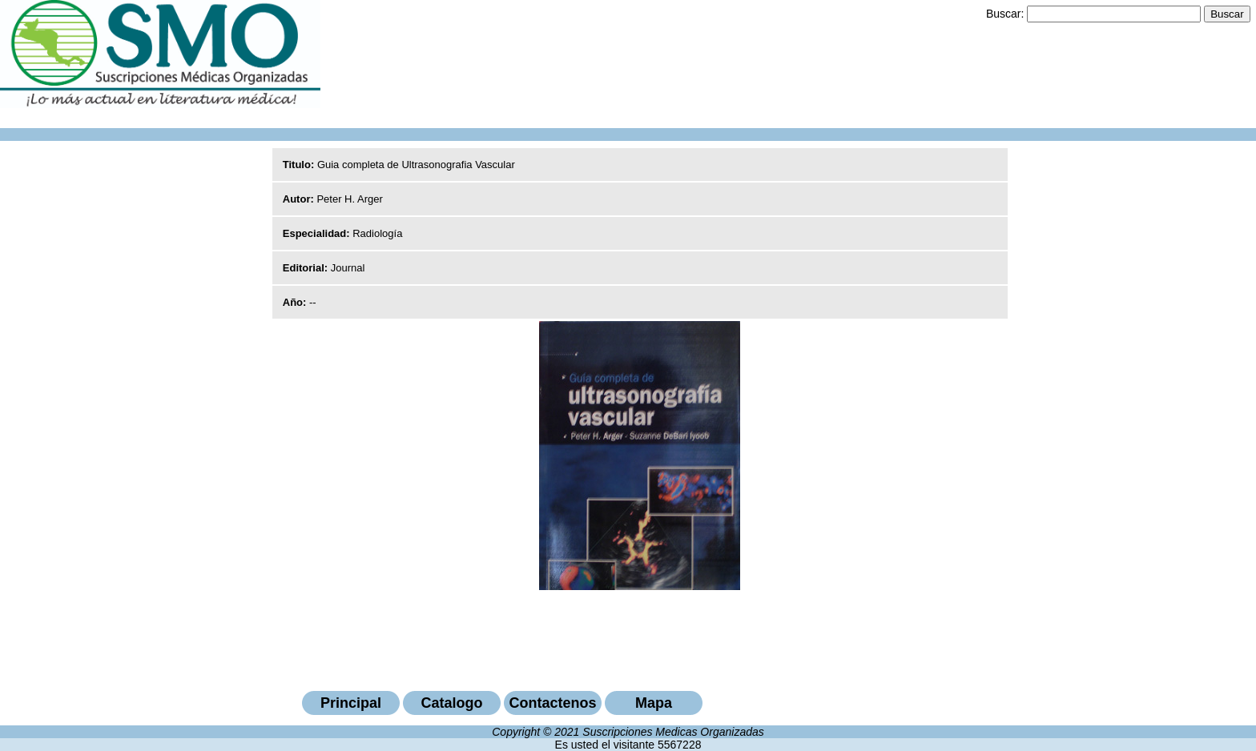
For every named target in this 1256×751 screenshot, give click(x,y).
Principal (350, 703)
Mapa (653, 703)
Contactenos (552, 703)
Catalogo (451, 703)
